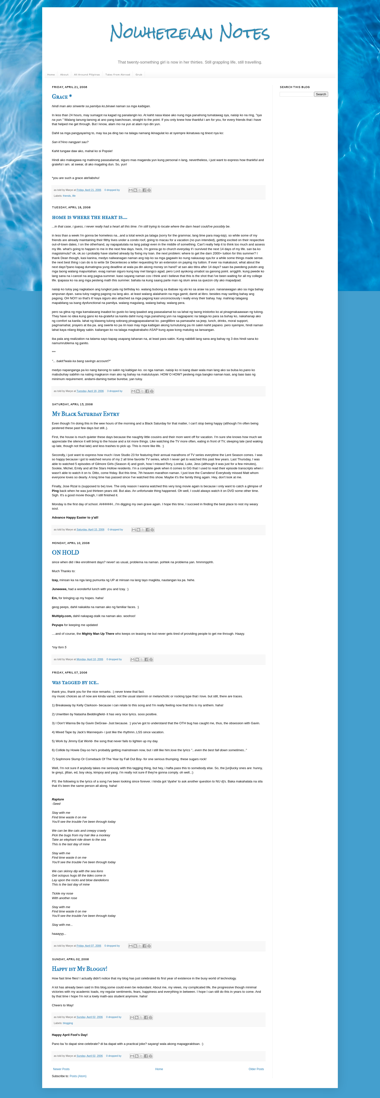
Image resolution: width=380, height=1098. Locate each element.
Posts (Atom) (78, 1076)
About (64, 74)
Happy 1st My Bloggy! (79, 969)
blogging (68, 1023)
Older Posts (256, 1069)
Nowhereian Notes (190, 32)
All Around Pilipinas (87, 74)
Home (51, 74)
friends (67, 195)
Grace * (62, 96)
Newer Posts (61, 1069)
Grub (138, 74)
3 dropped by (114, 391)
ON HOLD (65, 552)
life (74, 195)
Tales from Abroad (117, 74)
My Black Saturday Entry (85, 414)
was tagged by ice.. (75, 682)
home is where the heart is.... (89, 217)
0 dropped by (112, 189)
